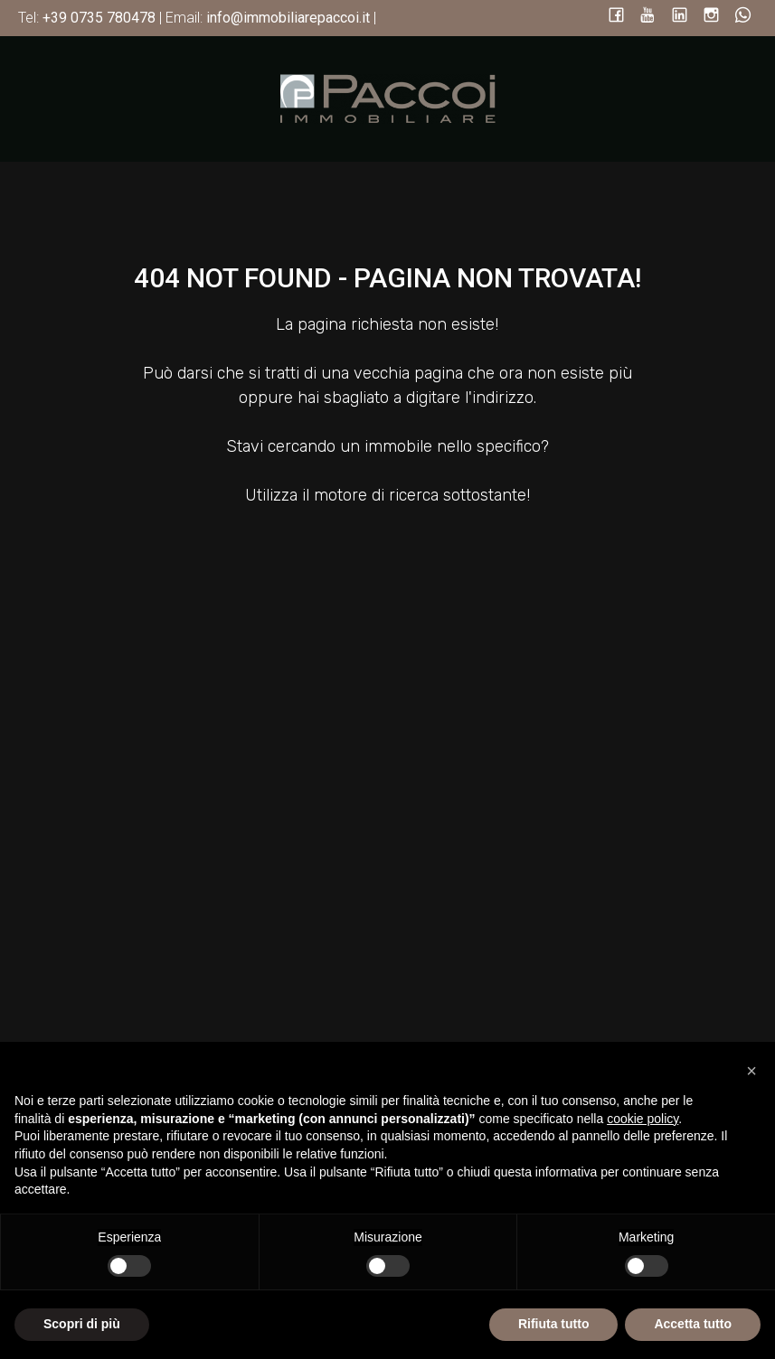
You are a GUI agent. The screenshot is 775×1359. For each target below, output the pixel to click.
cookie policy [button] (642, 1118)
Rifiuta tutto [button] (554, 1324)
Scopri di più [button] (81, 1324)
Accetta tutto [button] (693, 1324)
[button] (751, 1070)
